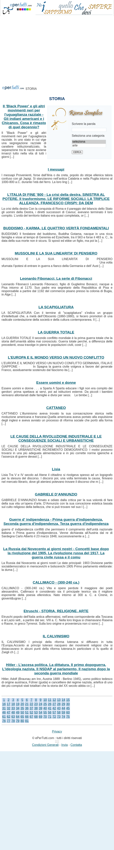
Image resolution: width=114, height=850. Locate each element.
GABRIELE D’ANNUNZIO (56, 494)
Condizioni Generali (45, 744)
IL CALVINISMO (56, 636)
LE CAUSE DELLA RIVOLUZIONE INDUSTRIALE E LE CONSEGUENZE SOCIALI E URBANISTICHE (56, 438)
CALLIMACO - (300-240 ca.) (56, 582)
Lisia (56, 469)
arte (89, 146)
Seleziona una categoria (88, 135)
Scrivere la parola (84, 123)
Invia (64, 744)
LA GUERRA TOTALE (56, 332)
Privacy (57, 731)
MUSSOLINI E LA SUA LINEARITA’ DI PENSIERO (56, 253)
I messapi (56, 169)
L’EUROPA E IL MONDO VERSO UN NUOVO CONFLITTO (56, 357)
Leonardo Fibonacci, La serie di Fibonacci (56, 278)
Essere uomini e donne (56, 383)
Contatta (76, 744)
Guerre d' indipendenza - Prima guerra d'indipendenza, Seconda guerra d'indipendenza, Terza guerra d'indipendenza (55, 521)
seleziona (89, 142)
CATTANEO (56, 408)
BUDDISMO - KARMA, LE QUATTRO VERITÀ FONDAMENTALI (56, 228)
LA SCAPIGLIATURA (56, 307)
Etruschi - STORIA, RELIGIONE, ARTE (56, 611)
